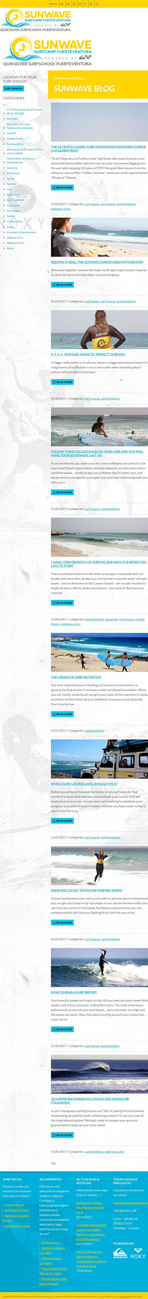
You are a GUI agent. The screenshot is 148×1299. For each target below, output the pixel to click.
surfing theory (126, 204)
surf (9, 189)
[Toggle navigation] (142, 51)
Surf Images (13, 88)
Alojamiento (50, 1242)
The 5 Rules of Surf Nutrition (76, 677)
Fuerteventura (15, 144)
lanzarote (111, 619)
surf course (108, 204)
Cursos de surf (14, 1204)
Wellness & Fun (15, 243)
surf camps (92, 204)
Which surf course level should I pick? (84, 783)
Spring (10, 178)
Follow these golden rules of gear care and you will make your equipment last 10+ (97, 453)
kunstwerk (125, 1296)
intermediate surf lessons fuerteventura (21, 160)
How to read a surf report (74, 992)
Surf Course (13, 205)
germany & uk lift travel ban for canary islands (24, 151)
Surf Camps (13, 194)
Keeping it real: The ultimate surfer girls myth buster (97, 262)
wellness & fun (60, 209)
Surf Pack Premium (17, 1226)
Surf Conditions (15, 200)
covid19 (11, 133)
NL (91, 3)
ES (74, 3)
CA (97, 3)
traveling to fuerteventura (21, 232)
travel (10, 226)
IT (85, 3)
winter (10, 248)
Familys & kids (15, 138)
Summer (11, 183)
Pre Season (13, 173)
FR (80, 3)
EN (68, 3)
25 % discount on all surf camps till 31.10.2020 (24, 111)
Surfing (11, 216)
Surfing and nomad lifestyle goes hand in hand (90, 1207)
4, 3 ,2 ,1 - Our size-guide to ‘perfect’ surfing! (88, 354)
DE (62, 3)
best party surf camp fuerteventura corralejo (20, 126)
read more (62, 187)
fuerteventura (94, 619)
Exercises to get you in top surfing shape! (87, 890)
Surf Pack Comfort (17, 1210)
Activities (12, 118)
